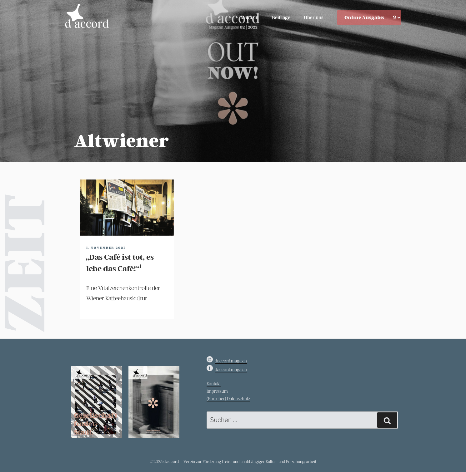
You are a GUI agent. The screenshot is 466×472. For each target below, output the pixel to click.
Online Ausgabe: (364, 17)
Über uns (313, 17)
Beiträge (281, 17)
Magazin (249, 17)
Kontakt (214, 383)
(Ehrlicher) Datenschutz (228, 398)
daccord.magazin (231, 361)
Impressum (217, 391)
